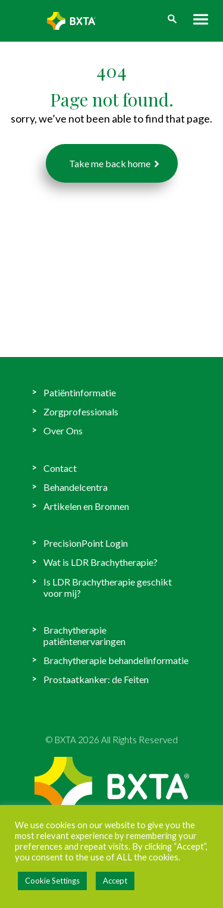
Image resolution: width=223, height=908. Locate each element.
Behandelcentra (75, 487)
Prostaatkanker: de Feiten (96, 679)
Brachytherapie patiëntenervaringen (84, 635)
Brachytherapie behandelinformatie (116, 660)
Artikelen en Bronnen (86, 506)
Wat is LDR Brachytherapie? (100, 562)
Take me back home (109, 163)
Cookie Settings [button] (52, 880)
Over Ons (63, 430)
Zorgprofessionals (80, 411)
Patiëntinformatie (79, 392)
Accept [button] (115, 880)
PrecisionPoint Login (85, 543)
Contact (60, 468)
